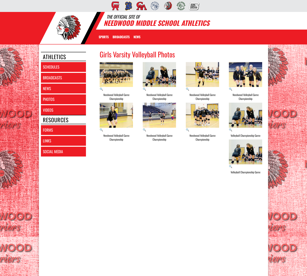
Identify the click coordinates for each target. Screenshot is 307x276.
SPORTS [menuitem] (104, 36)
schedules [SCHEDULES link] (51, 67)
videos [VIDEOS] (48, 110)
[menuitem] (114, 6)
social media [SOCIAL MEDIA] (53, 151)
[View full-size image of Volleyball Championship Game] (245, 117)
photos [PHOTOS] (48, 99)
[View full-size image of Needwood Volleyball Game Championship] (116, 76)
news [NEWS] (47, 88)
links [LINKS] (47, 141)
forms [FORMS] (48, 130)
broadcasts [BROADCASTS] (52, 78)
